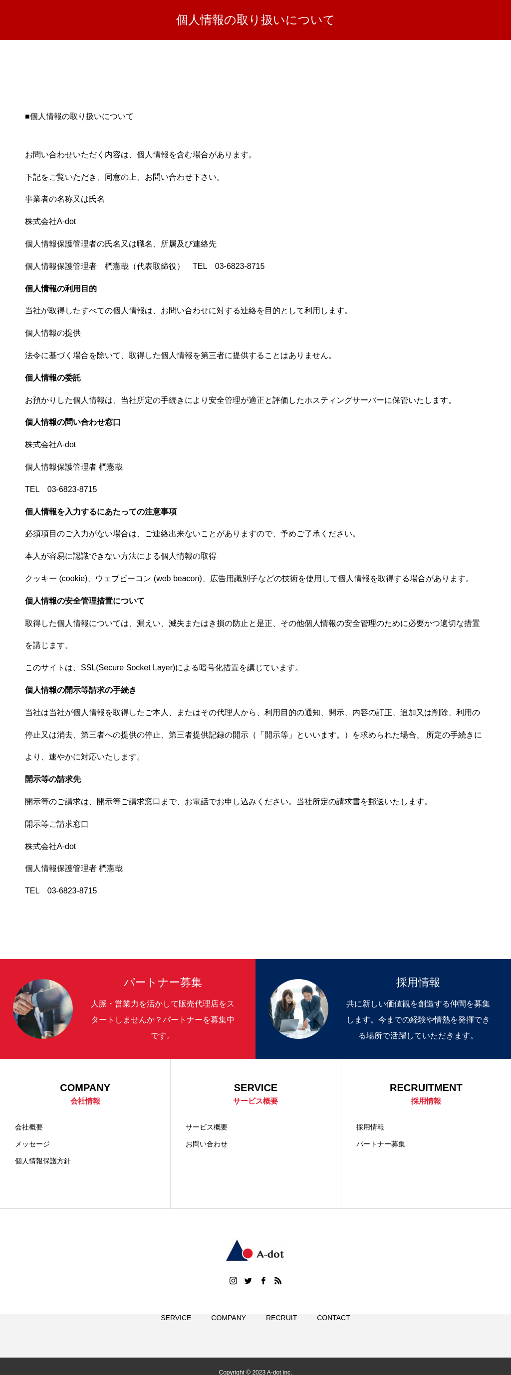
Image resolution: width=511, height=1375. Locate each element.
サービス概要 (207, 1128)
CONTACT (333, 1330)
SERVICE (176, 1330)
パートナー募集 (380, 1144)
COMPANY (228, 1330)
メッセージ (32, 1144)
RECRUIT (281, 1330)
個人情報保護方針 (43, 1161)
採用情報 (370, 1128)
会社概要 (29, 1128)
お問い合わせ (207, 1144)
